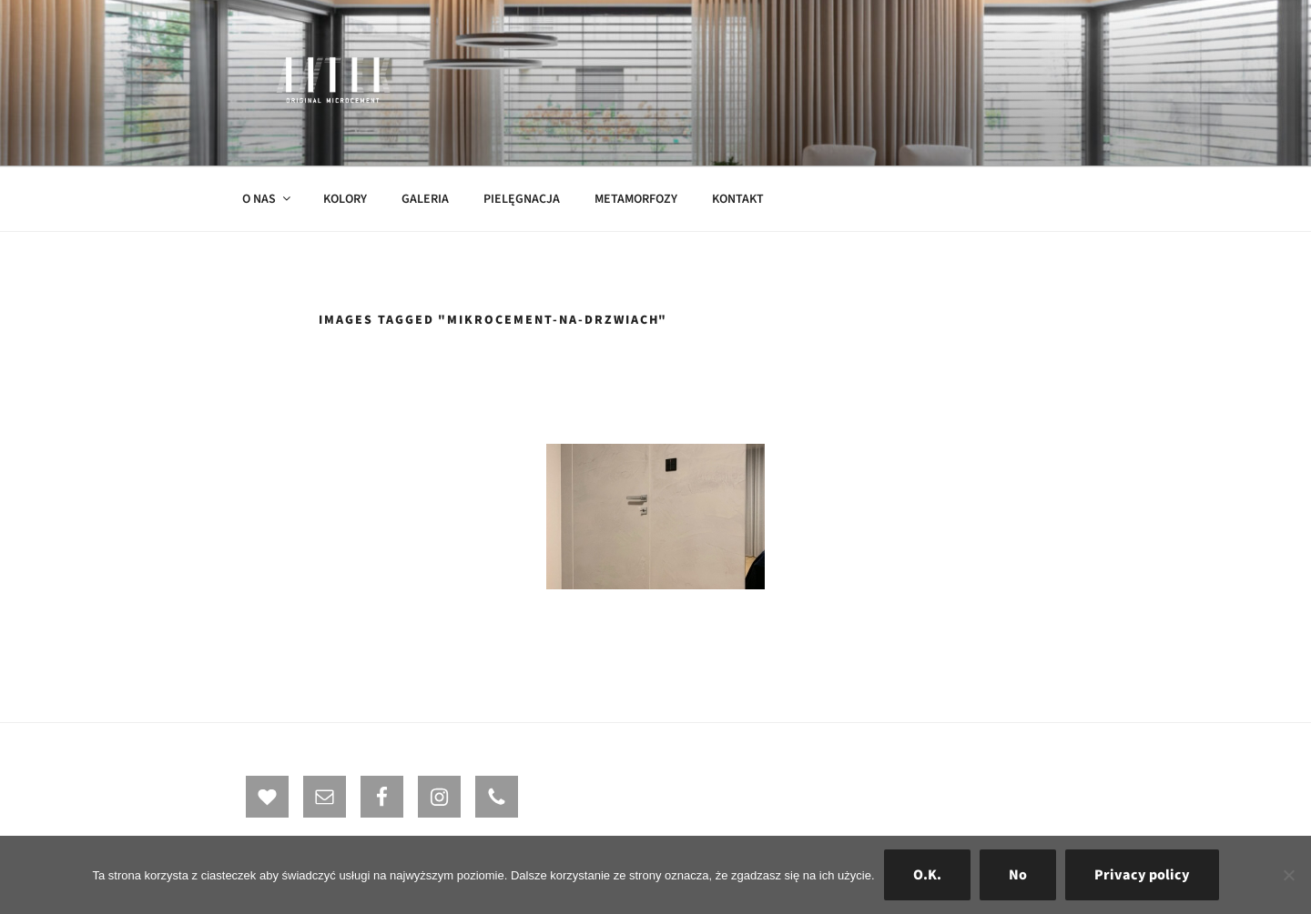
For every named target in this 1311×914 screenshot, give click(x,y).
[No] (1288, 875)
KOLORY (345, 199)
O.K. (927, 875)
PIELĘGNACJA (521, 199)
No (1018, 875)
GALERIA (425, 199)
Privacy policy (1142, 875)
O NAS (267, 199)
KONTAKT (738, 199)
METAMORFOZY (636, 199)
